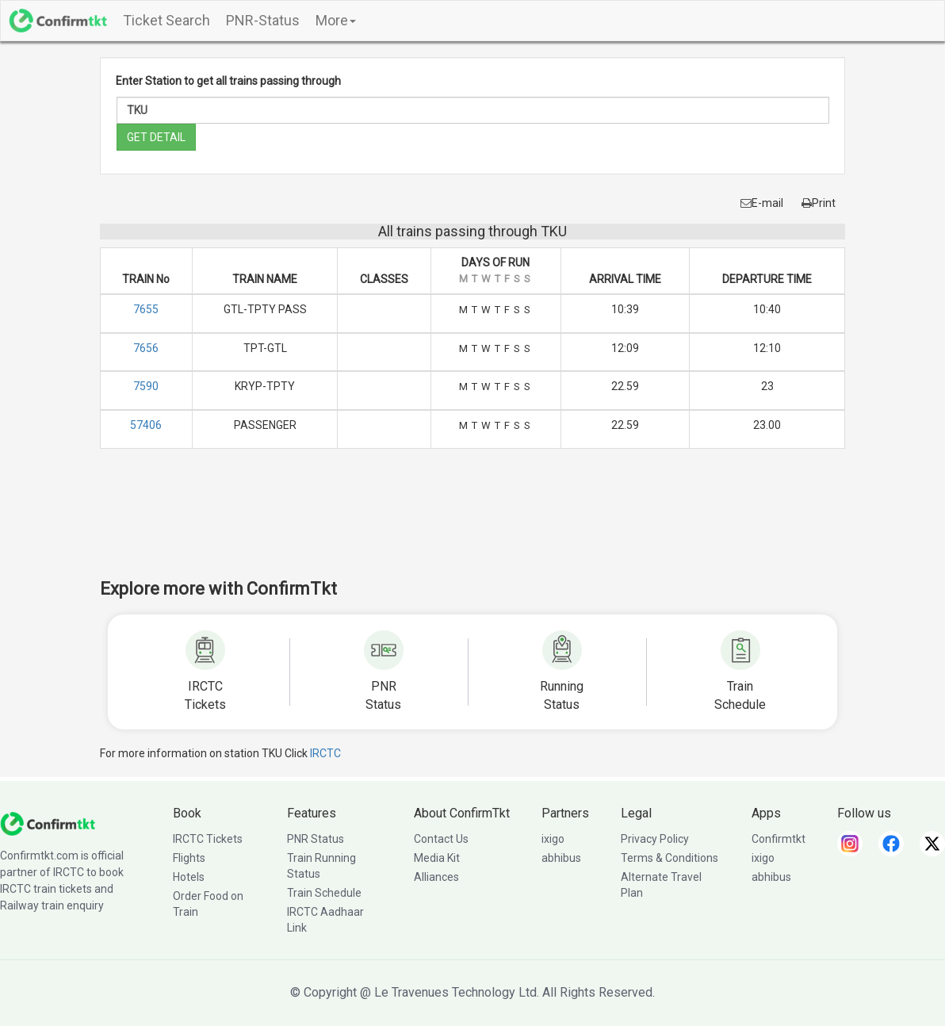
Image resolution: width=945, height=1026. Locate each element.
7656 (146, 348)
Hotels (189, 877)
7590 (146, 386)
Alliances (436, 877)
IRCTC (325, 753)
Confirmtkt (778, 839)
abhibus (561, 858)
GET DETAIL (156, 137)
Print (819, 203)
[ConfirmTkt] (47, 823)
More (336, 20)
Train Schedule (324, 892)
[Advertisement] (472, 524)
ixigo (552, 839)
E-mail (761, 203)
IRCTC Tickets (208, 839)
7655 (146, 309)
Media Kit (437, 858)
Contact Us (441, 839)
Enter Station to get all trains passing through (228, 81)
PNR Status (315, 839)
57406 (146, 425)
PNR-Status (263, 20)
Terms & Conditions (669, 858)
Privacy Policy (655, 839)
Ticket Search (166, 20)
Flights (189, 858)
